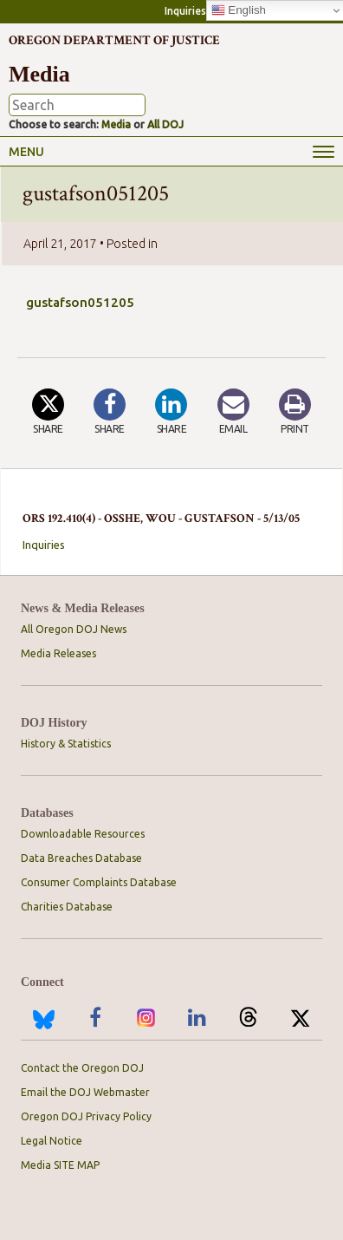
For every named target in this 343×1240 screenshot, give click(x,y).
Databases (47, 812)
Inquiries (185, 10)
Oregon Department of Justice (114, 40)
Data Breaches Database (81, 858)
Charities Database (67, 906)
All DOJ (165, 124)
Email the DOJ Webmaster (85, 1092)
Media (116, 124)
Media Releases (58, 653)
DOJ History (54, 722)
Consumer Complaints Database (99, 882)
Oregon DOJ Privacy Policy (86, 1116)
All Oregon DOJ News (73, 629)
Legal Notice (51, 1140)
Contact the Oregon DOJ (82, 1068)
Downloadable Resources (83, 833)
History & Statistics (66, 743)
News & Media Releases (83, 608)
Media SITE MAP (60, 1165)
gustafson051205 (80, 302)
